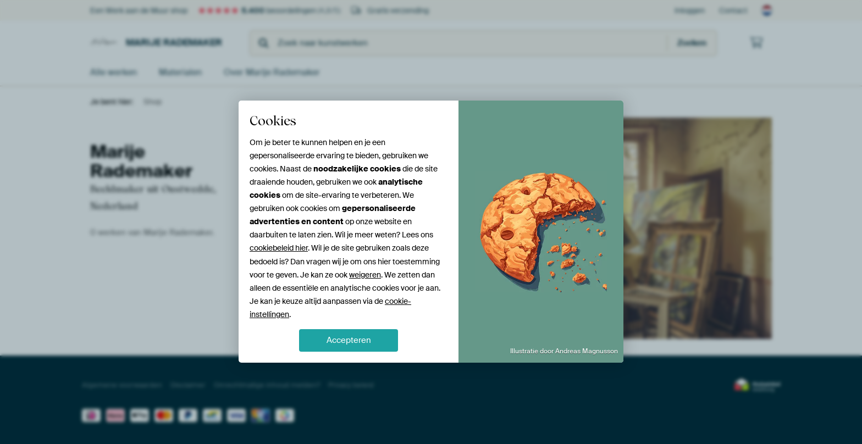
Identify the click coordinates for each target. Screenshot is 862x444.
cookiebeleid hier (279, 248)
